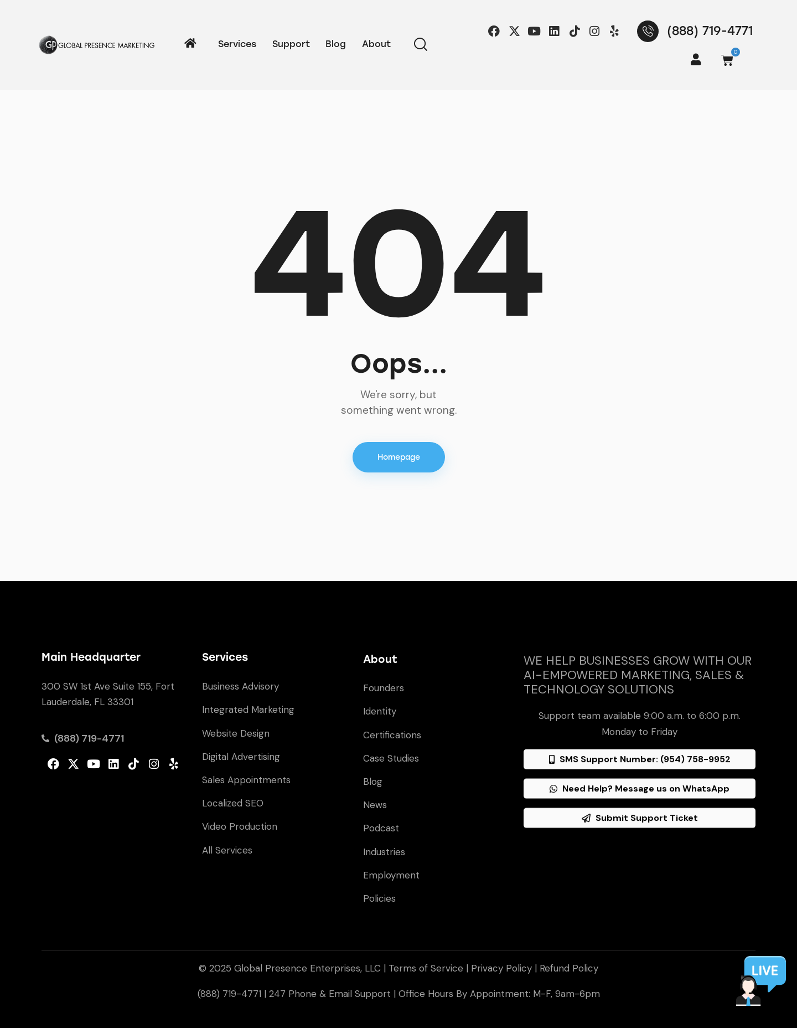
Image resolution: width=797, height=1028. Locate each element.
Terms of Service (426, 968)
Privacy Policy (501, 968)
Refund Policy (569, 968)
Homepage (398, 457)
